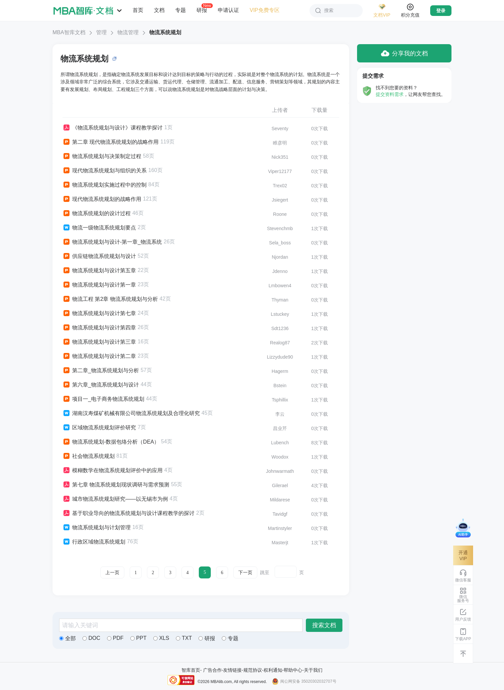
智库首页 (191, 670)
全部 (67, 638)
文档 (159, 10)
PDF (115, 638)
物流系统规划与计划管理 (97, 527)
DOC (91, 638)
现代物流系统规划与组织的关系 (105, 170)
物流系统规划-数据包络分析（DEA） (111, 442)
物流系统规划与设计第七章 (99, 313)
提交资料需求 (390, 94)
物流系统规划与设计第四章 (99, 327)
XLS (161, 638)
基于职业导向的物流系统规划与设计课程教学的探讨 (128, 513)
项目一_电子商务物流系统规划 (103, 399)
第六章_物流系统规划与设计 (101, 384)
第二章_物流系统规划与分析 (101, 370)
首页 (138, 10)
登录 (440, 10)
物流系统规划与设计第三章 (99, 342)
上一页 (112, 572)
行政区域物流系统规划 (94, 542)
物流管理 (128, 32)
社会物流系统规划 (89, 456)
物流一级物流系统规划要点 (99, 227)
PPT (138, 638)
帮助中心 (293, 670)
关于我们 (313, 670)
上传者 (280, 110)
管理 (101, 32)
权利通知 (273, 670)
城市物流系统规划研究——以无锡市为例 (115, 499)
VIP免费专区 (265, 10)
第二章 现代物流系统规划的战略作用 (111, 142)
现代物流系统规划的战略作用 (102, 199)
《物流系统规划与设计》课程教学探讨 (113, 127)
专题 (180, 10)
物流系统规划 (165, 32)
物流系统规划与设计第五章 (99, 270)
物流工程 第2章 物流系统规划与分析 (110, 299)
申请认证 (228, 10)
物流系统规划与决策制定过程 (102, 156)
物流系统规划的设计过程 (97, 213)
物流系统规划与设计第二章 (99, 356)
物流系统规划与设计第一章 (99, 285)
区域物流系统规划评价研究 (99, 427)
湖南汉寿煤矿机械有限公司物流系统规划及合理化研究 (131, 413)
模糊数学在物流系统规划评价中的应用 (113, 470)
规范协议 (252, 670)
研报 (201, 10)
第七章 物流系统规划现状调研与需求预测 (116, 484)
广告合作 (212, 670)
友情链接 (232, 670)
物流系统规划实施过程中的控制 (105, 185)
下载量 (319, 110)
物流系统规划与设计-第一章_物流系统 (112, 242)
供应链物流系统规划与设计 (99, 256)
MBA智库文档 (69, 32)
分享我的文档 (404, 53)
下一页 (245, 572)
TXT (184, 638)
